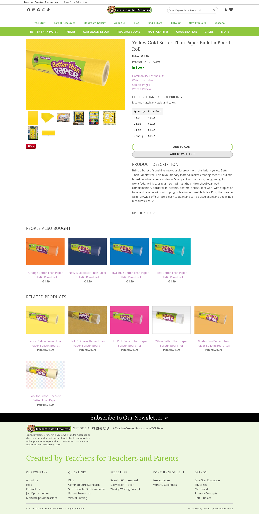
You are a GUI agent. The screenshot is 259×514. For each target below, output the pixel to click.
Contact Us (33, 489)
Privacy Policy (195, 508)
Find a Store (155, 23)
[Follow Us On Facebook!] (28, 9)
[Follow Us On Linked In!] (33, 9)
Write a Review (141, 89)
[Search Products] (212, 10)
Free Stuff (39, 23)
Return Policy (226, 508)
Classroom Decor (96, 32)
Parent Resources (64, 23)
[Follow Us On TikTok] (48, 9)
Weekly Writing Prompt (125, 489)
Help (29, 485)
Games (209, 32)
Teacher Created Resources (41, 2)
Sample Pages (141, 85)
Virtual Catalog (77, 498)
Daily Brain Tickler (122, 485)
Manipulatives (158, 32)
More (225, 32)
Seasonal (220, 23)
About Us (119, 23)
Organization (186, 32)
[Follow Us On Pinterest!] (38, 9)
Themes (70, 32)
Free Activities (161, 480)
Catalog (176, 23)
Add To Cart (182, 146)
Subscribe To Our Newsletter (86, 489)
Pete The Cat (203, 498)
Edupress (201, 485)
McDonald (201, 489)
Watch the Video (142, 80)
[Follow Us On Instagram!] (43, 9)
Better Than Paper (44, 32)
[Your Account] (225, 9)
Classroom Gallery (95, 23)
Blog (136, 23)
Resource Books (128, 32)
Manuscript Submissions (42, 498)
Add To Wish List (182, 154)
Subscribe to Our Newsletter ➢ (130, 417)
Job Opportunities (37, 493)
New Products (197, 23)
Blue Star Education (76, 2)
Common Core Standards (84, 485)
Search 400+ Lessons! (124, 480)
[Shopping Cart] (230, 9)
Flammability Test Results (148, 76)
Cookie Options (211, 508)
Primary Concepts (206, 493)
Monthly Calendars (165, 485)
